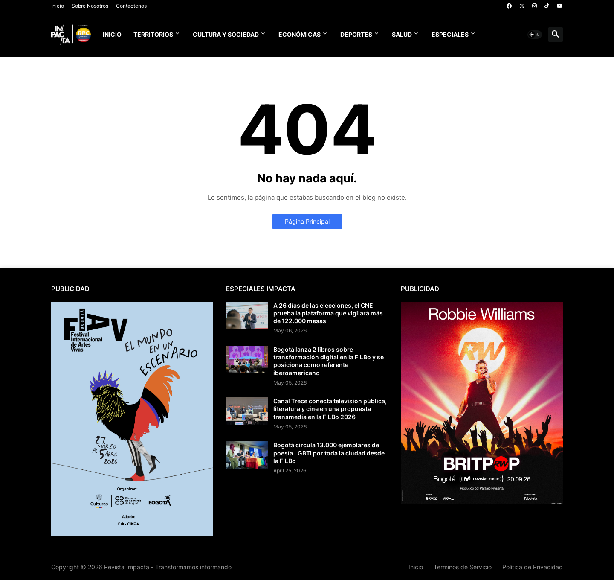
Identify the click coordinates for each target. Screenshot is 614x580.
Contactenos (131, 6)
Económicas (299, 34)
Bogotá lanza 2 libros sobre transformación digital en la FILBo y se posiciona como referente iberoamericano (328, 361)
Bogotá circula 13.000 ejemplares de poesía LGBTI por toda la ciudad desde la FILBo (329, 452)
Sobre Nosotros (90, 6)
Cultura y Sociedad (226, 34)
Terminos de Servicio (463, 567)
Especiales (450, 34)
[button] (534, 34)
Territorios (153, 34)
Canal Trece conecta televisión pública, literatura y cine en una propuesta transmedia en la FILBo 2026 (330, 408)
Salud (402, 34)
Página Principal (307, 221)
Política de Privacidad (532, 567)
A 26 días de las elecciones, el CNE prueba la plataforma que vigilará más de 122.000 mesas (328, 313)
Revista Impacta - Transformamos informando (168, 567)
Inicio (57, 6)
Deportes (356, 34)
